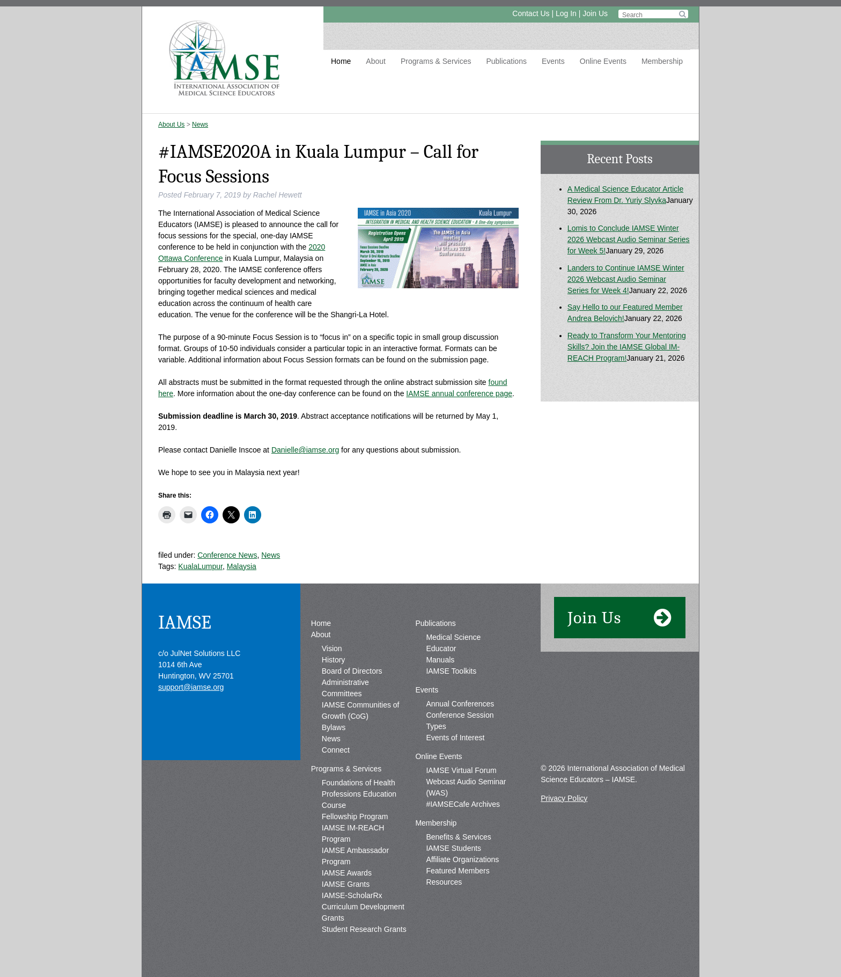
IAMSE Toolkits (451, 671)
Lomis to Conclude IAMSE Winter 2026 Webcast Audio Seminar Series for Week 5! (628, 239)
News (200, 124)
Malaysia (241, 566)
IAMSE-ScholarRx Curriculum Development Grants (363, 906)
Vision (332, 648)
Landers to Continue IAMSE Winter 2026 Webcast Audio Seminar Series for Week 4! (625, 279)
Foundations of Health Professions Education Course (359, 794)
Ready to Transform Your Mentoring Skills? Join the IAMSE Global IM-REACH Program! (626, 346)
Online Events (603, 61)
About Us (171, 124)
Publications (506, 61)
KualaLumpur (200, 566)
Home (341, 61)
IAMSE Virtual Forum (461, 770)
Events (553, 61)
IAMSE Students (453, 848)
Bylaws (333, 727)
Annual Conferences (460, 703)
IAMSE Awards (347, 873)
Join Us (595, 13)
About (376, 61)
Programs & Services (436, 61)
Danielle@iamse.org (305, 450)
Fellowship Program (355, 816)
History (333, 659)
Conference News (227, 555)
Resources (444, 882)
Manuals (440, 659)
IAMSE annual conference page (459, 393)
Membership (662, 61)
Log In (566, 13)
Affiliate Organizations (462, 859)
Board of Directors (352, 671)
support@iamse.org (191, 687)
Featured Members (457, 870)
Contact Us (530, 13)
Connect (336, 750)
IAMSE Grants (346, 884)
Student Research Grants (364, 929)
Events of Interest (455, 737)
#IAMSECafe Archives (463, 804)
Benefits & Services (458, 837)
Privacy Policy (564, 798)
